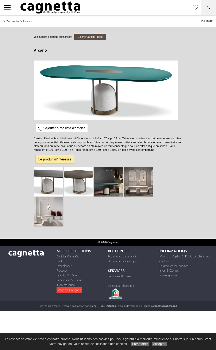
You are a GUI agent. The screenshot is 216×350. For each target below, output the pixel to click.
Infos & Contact (169, 270)
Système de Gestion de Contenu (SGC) (88, 305)
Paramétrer (139, 344)
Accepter (159, 344)
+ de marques (66, 285)
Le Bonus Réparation (121, 285)
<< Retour (206, 20)
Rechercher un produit (122, 256)
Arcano (27, 21)
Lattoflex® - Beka (67, 275)
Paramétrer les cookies (173, 266)
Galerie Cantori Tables (90, 36)
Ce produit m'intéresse (55, 159)
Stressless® (64, 266)
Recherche (13, 21)
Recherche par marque (122, 261)
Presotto (62, 270)
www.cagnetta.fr (169, 275)
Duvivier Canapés (67, 256)
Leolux (61, 261)
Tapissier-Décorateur (121, 276)
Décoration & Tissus (69, 280)
